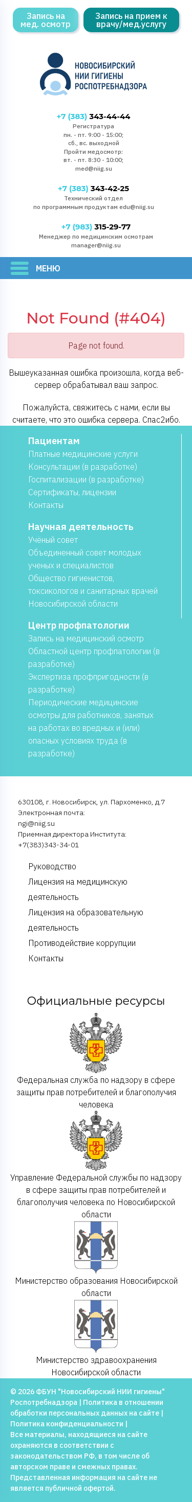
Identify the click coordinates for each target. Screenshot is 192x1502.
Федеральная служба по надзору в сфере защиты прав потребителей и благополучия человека (96, 1060)
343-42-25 (93, 188)
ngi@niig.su (36, 823)
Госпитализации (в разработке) (86, 479)
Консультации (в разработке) (82, 466)
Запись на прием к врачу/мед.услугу (131, 20)
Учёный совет (53, 540)
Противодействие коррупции (82, 943)
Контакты (45, 505)
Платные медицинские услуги (83, 454)
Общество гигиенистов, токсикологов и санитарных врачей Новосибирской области (93, 591)
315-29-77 (96, 227)
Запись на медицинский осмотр (86, 638)
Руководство (52, 866)
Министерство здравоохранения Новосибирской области (96, 1338)
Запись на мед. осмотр (45, 20)
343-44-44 (94, 116)
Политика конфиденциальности (66, 1423)
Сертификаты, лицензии (72, 492)
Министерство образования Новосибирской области (96, 1259)
